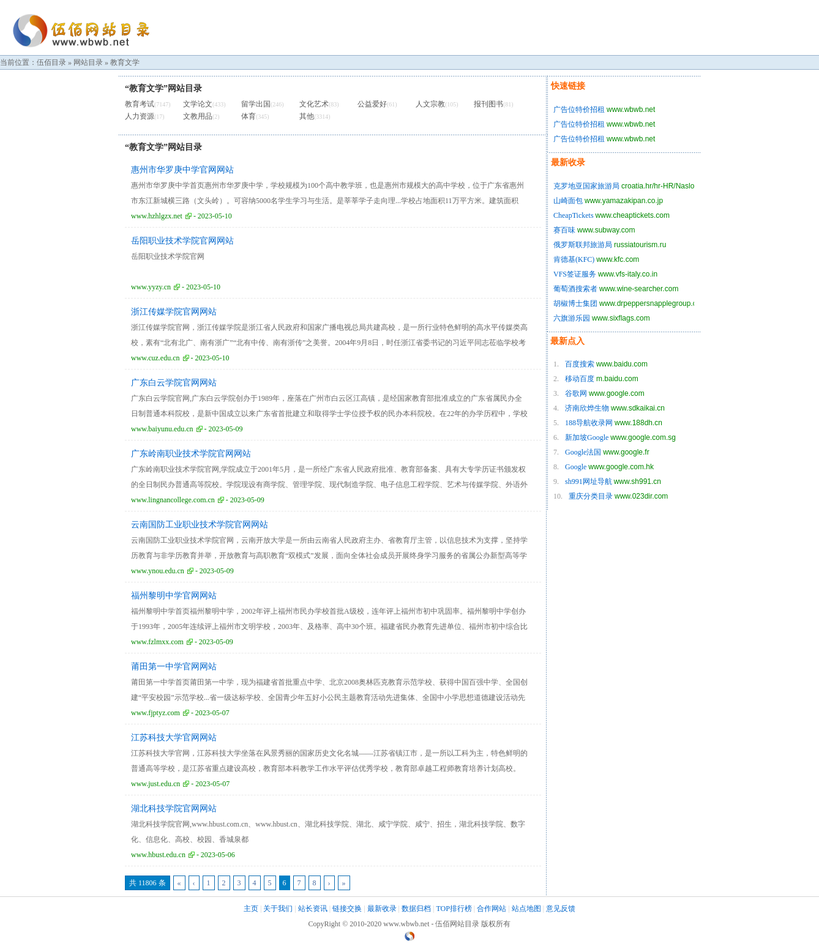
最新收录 (382, 908)
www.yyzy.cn (151, 287)
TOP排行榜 (453, 908)
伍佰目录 (51, 62)
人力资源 (139, 116)
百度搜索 (579, 364)
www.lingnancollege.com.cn (173, 500)
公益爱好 (372, 104)
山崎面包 (568, 200)
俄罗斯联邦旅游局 (582, 244)
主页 (251, 908)
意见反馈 (560, 908)
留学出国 (256, 104)
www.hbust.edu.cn (158, 854)
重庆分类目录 (591, 496)
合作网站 (491, 908)
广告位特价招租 (579, 109)
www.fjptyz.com (155, 712)
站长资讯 (312, 908)
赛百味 (564, 230)
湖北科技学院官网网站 (174, 808)
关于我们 (278, 908)
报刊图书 (488, 104)
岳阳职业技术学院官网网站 (182, 240)
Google (575, 467)
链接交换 (347, 908)
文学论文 (197, 104)
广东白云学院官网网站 (174, 382)
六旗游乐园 (571, 318)
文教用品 (197, 116)
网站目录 (88, 62)
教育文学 (125, 62)
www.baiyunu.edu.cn (162, 429)
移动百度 (579, 378)
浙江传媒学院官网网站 (174, 311)
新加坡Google (586, 437)
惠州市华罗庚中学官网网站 (182, 169)
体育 (248, 116)
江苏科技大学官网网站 (174, 737)
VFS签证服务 (574, 274)
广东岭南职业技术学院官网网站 (191, 453)
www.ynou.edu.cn (157, 571)
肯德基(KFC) (573, 259)
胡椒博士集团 (575, 303)
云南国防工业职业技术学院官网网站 (199, 524)
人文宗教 (430, 104)
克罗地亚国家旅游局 (586, 186)
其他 (306, 116)
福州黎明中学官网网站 (174, 595)
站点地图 (526, 908)
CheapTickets (573, 215)
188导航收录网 (589, 422)
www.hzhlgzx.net (156, 216)
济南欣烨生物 (587, 408)
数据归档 (416, 908)
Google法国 (583, 452)
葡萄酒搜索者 (575, 288)
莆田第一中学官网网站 (174, 666)
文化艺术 (314, 104)
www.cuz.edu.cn (155, 358)
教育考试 (139, 104)
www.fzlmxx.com (157, 642)
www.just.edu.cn (155, 783)
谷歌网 (576, 393)
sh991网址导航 (588, 481)
